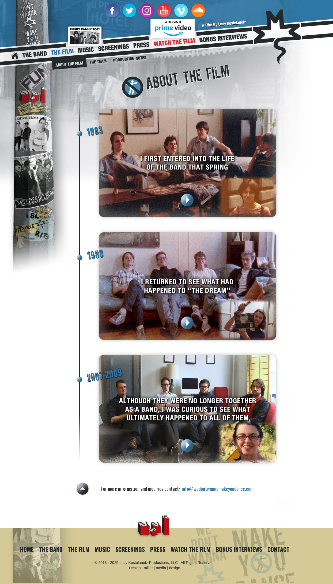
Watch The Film (190, 549)
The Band (51, 549)
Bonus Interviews (239, 549)
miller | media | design (162, 568)
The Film (78, 549)
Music (102, 549)
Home (27, 549)
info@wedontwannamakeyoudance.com (217, 488)
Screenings (130, 549)
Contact (278, 549)
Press (157, 549)
